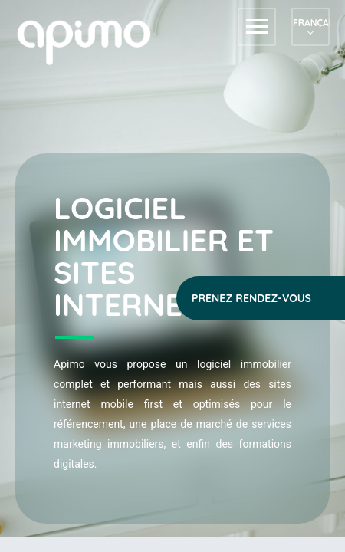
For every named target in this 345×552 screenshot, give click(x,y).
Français (310, 22)
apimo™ (92, 41)
